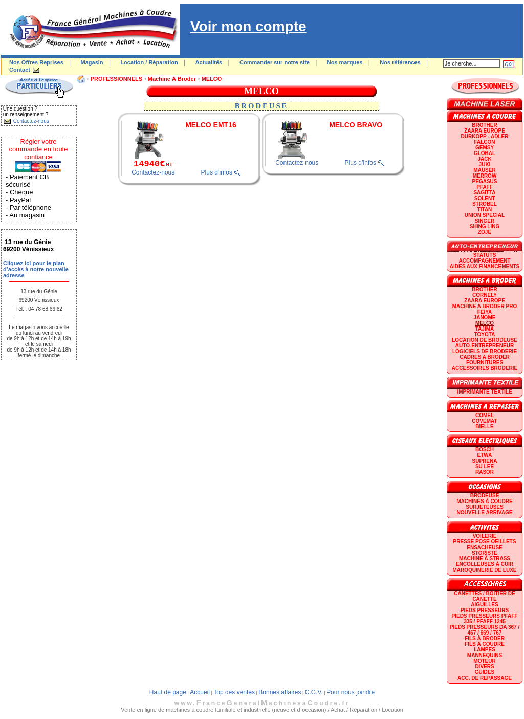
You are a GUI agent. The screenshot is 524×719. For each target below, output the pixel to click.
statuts (484, 255)
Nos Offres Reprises (36, 62)
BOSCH (484, 449)
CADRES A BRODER (485, 357)
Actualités (209, 62)
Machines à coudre (484, 501)
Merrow (485, 176)
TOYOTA (484, 334)
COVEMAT (484, 421)
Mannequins (484, 655)
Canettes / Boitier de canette (484, 596)
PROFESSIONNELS (116, 79)
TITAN (484, 209)
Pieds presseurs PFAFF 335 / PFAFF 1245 (485, 618)
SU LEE (484, 466)
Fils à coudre (485, 644)
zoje (484, 232)
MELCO (212, 79)
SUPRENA (484, 461)
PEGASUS (484, 181)
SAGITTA (484, 192)
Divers (484, 666)
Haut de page (167, 692)
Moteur (484, 661)
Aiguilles (484, 604)
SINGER (484, 221)
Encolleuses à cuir (484, 564)
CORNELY (484, 295)
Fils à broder (485, 638)
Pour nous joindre (350, 692)
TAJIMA (484, 329)
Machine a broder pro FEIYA (484, 309)
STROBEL (484, 204)
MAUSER (484, 170)
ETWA (484, 455)
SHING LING (484, 226)
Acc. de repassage (484, 678)
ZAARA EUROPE (484, 131)
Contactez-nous (153, 172)
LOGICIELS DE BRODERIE (484, 351)
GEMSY (484, 147)
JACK (484, 159)
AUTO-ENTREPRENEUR (484, 345)
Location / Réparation (149, 62)
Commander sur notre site (274, 62)
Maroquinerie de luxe (484, 570)
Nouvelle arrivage (485, 512)
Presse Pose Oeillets (484, 541)
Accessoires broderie (484, 368)
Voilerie (485, 536)
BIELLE (484, 426)
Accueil (200, 692)
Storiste (484, 553)
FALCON (484, 142)
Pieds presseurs (485, 610)
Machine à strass (484, 558)
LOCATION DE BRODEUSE (484, 340)
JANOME (485, 317)
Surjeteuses (484, 507)
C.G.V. (314, 692)
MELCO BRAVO (355, 125)
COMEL (484, 415)
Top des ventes (234, 692)
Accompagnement (485, 261)
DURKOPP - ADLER (485, 136)
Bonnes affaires (279, 692)
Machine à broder (172, 79)
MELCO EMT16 (210, 125)
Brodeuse (484, 495)
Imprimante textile (484, 392)
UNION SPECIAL (485, 215)
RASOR (484, 472)
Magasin (92, 62)
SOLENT (484, 198)
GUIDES (484, 672)
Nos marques (345, 62)
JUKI (485, 164)
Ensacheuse (484, 547)
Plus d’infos (216, 172)
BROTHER (484, 125)
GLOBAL (484, 153)
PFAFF (484, 187)
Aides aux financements (484, 266)
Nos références (400, 62)
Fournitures (484, 362)
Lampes (484, 649)
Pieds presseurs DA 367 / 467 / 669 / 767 (484, 630)
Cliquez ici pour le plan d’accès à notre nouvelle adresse (36, 269)
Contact (19, 70)
